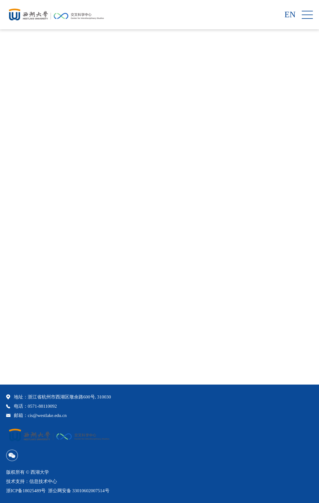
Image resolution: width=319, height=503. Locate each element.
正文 (310, 194)
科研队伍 (270, 194)
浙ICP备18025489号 (26, 490)
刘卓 (22, 349)
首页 (252, 194)
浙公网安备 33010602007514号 (78, 490)
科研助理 (292, 194)
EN (290, 14)
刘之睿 (25, 361)
